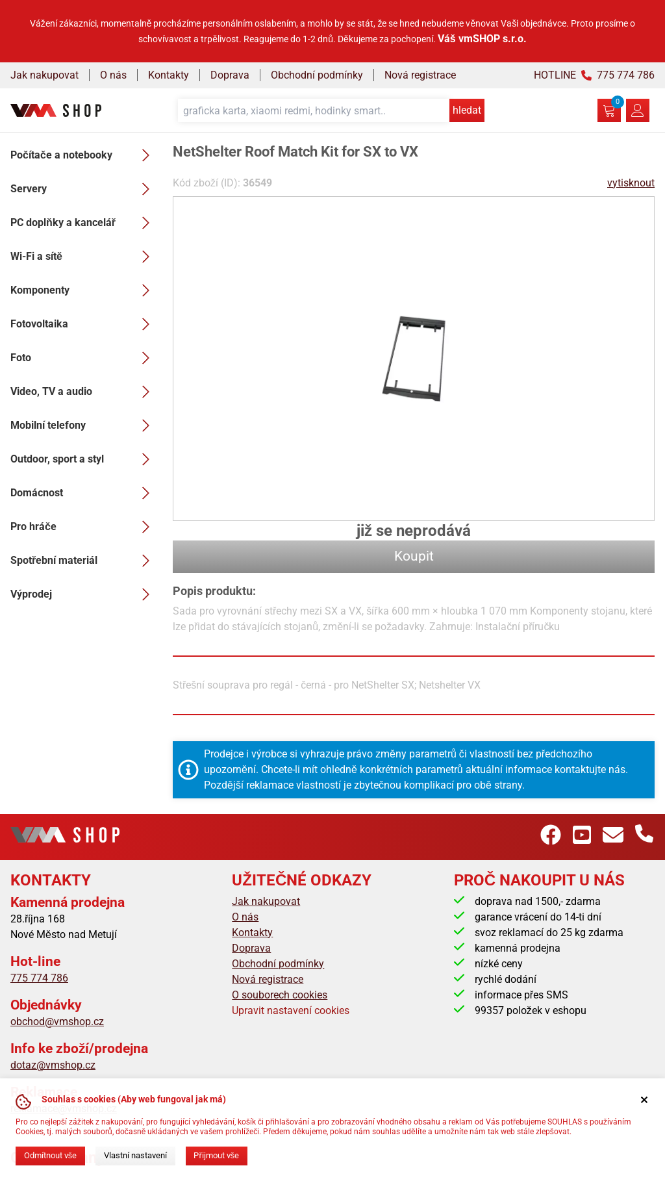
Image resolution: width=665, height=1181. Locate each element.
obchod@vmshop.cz (57, 1021)
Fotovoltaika (83, 324)
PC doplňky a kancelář (83, 223)
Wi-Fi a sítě (83, 256)
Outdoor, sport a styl (83, 459)
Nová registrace (420, 75)
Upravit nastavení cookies (290, 1010)
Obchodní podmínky (317, 75)
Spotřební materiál (83, 560)
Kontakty (168, 75)
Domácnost (83, 493)
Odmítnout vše (50, 1155)
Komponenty (83, 290)
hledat (467, 110)
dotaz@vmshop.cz (52, 1065)
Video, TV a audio (83, 391)
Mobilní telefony (83, 425)
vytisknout (631, 183)
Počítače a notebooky (83, 155)
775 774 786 (39, 978)
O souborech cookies (279, 995)
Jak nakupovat (44, 75)
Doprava (229, 75)
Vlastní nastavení (135, 1155)
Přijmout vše (216, 1155)
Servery (83, 189)
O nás (113, 75)
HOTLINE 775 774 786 (594, 75)
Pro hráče (83, 527)
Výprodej (83, 594)
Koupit (414, 556)
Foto (83, 358)
